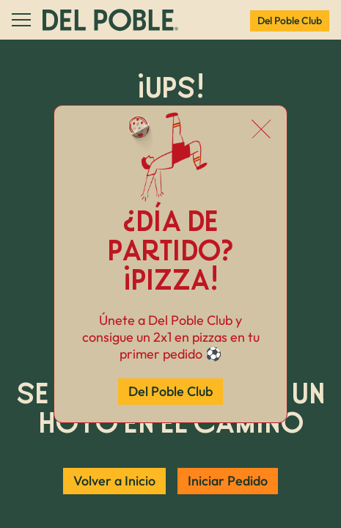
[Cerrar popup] (261, 130)
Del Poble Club (170, 391)
